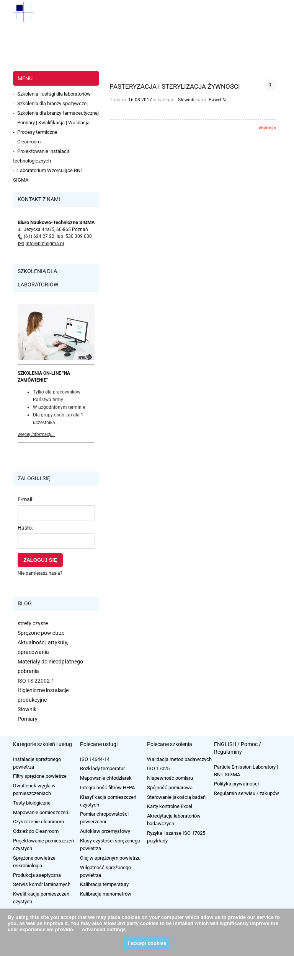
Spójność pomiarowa (170, 787)
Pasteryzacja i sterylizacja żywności (174, 86)
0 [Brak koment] (269, 85)
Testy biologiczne (32, 803)
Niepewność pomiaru (170, 778)
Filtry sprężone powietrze (40, 776)
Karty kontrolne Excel (169, 806)
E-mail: (25, 499)
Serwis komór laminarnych (41, 884)
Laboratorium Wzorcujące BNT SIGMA (48, 175)
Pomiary (28, 719)
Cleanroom (29, 142)
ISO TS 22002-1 (36, 681)
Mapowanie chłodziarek (106, 778)
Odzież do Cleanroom (36, 831)
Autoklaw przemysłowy (105, 831)
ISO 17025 (158, 768)
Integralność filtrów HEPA (107, 787)
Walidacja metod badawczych (179, 759)
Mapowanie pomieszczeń (40, 812)
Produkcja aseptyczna (37, 875)
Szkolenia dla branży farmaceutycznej (58, 113)
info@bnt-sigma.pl (45, 243)
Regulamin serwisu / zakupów (246, 793)
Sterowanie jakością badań (176, 797)
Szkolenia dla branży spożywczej (52, 103)
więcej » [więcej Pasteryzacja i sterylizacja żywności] (267, 127)
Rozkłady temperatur (102, 768)
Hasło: (25, 528)
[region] (147, 47)
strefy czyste (33, 623)
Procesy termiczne (37, 132)
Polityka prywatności (236, 784)
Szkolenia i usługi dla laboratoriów (54, 94)
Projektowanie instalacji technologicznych (41, 156)
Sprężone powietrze (41, 633)
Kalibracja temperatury (104, 884)
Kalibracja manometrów (105, 894)
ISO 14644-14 (94, 759)
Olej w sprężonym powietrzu (110, 858)
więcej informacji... (36, 434)
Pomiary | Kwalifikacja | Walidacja (53, 122)
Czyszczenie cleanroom (38, 821)
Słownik (27, 709)
